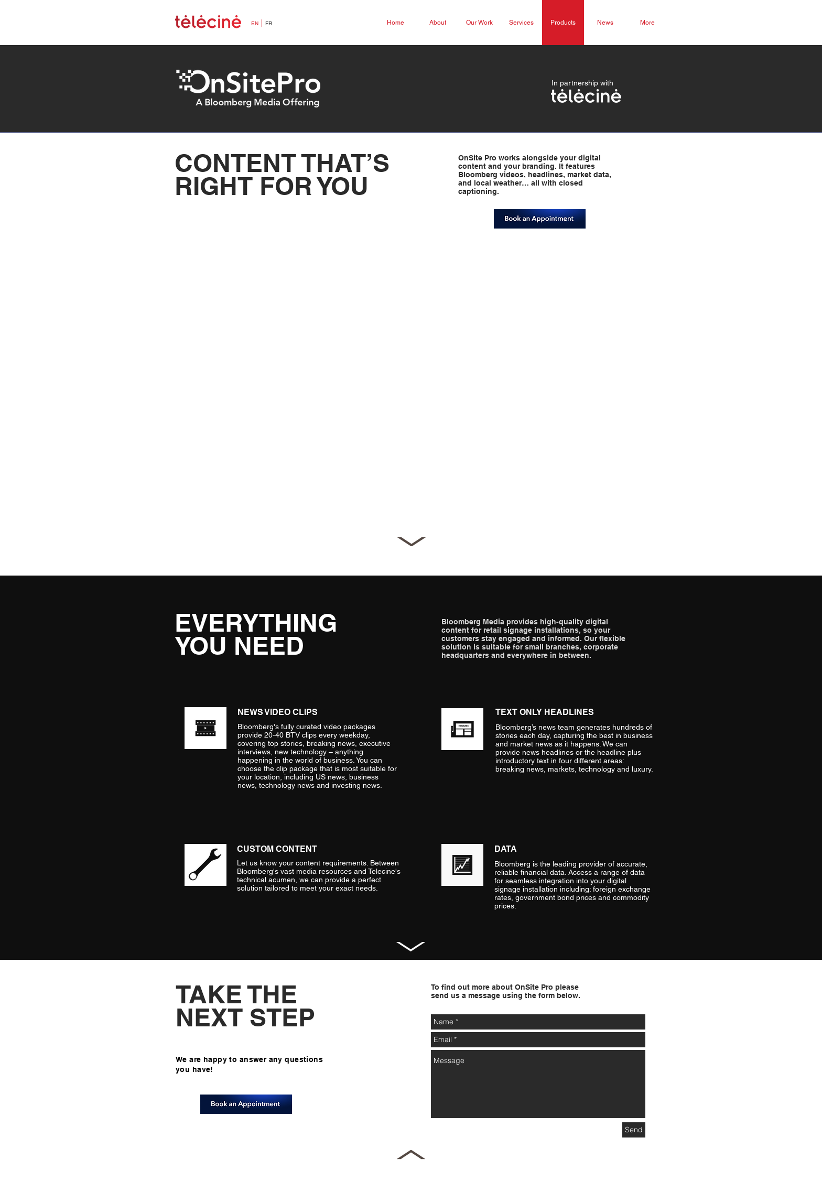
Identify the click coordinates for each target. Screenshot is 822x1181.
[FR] (268, 24)
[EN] (255, 24)
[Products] (563, 22)
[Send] (633, 1129)
